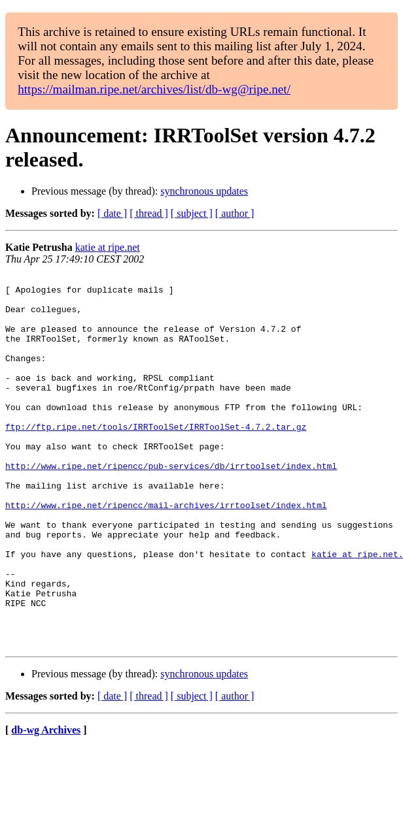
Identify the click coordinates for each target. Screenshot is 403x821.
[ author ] (234, 213)
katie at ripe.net (107, 247)
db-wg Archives (45, 804)
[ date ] (112, 213)
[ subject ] (192, 213)
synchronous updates (204, 191)
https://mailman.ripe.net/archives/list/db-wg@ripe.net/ (154, 89)
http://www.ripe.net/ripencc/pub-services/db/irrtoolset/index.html (171, 505)
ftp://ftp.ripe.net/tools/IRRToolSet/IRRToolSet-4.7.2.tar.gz (155, 458)
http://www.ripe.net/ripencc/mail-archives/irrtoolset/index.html (165, 552)
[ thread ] (149, 213)
